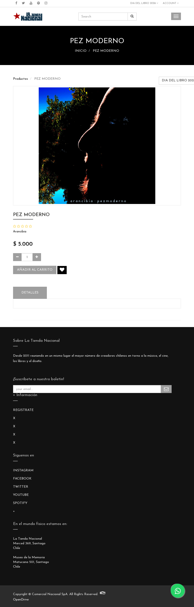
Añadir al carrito (34, 270)
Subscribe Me (166, 389)
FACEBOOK (22, 478)
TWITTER (20, 487)
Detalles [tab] (29, 292)
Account (171, 3)
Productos (20, 79)
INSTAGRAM (23, 470)
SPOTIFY (20, 503)
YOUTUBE (21, 495)
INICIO (81, 51)
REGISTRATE (23, 410)
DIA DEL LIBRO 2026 (144, 3)
